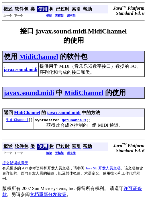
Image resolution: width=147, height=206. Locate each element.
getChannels (74, 120)
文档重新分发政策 (48, 195)
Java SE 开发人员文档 (103, 169)
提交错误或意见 (15, 164)
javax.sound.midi (29, 92)
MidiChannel (38, 56)
